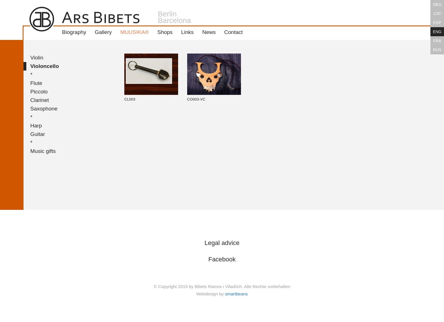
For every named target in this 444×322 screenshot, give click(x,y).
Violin (36, 58)
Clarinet (39, 100)
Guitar (37, 134)
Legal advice (222, 242)
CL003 (151, 77)
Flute (36, 83)
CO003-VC (214, 77)
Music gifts (43, 151)
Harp (36, 126)
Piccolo (39, 92)
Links (187, 32)
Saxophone (43, 109)
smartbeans (236, 293)
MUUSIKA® (134, 32)
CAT (437, 13)
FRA (437, 41)
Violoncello (44, 66)
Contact (233, 32)
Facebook (222, 259)
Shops (165, 32)
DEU (437, 4)
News (209, 32)
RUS (437, 50)
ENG (437, 31)
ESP (437, 22)
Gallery (103, 32)
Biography (74, 32)
